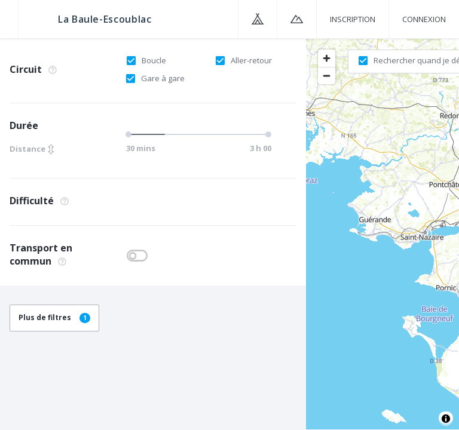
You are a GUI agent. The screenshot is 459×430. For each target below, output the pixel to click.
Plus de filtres (54, 317)
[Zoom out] (326, 75)
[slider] (130, 134)
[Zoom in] (326, 58)
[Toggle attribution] (446, 418)
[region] (382, 233)
